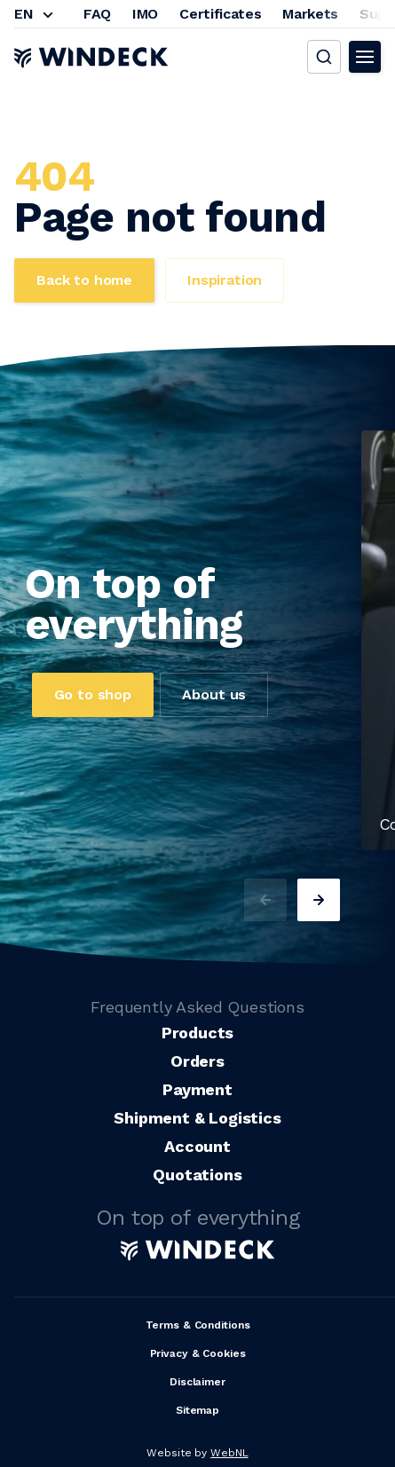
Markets (310, 13)
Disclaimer (197, 1382)
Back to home (84, 280)
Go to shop (92, 694)
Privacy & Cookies (198, 1353)
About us (214, 694)
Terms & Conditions (198, 1325)
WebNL (229, 1453)
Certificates (220, 13)
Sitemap (197, 1410)
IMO (145, 13)
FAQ (97, 13)
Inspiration (224, 280)
